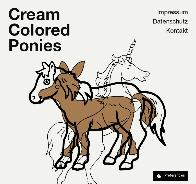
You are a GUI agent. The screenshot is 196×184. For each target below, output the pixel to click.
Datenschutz (170, 22)
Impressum (172, 13)
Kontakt (177, 31)
